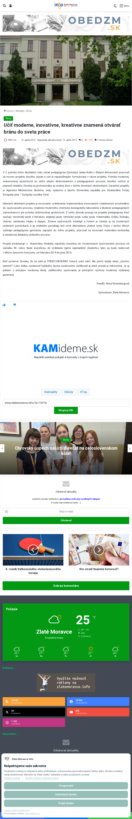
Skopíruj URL (66, 410)
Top (84, 392)
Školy (29, 111)
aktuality (51, 392)
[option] (66, 448)
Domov (9, 111)
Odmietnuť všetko (66, 794)
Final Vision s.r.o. (32, 813)
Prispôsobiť (66, 785)
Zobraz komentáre (66, 585)
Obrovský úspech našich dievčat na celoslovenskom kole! (66, 451)
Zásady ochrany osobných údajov (42, 778)
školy (69, 392)
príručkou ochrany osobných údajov (79, 499)
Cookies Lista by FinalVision (17, 810)
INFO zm (12, 140)
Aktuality (20, 111)
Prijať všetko (66, 803)
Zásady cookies (12, 778)
